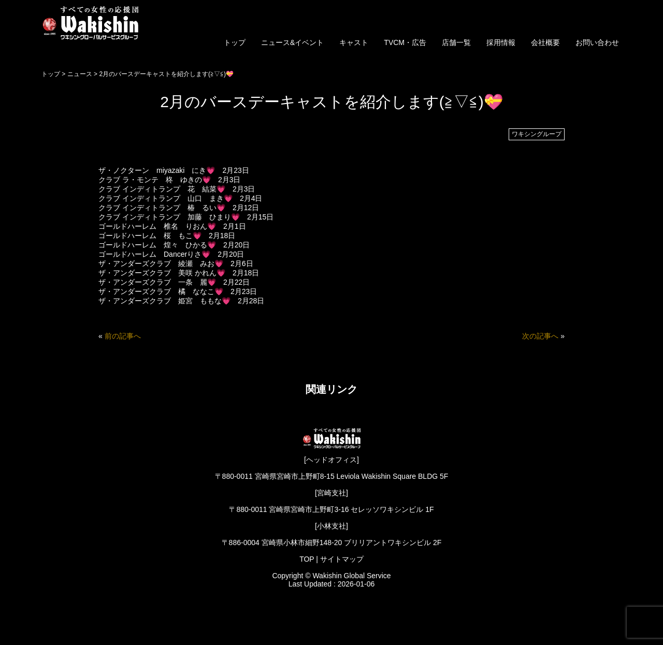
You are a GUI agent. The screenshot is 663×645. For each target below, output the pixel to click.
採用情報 (500, 42)
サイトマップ (342, 559)
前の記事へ (123, 336)
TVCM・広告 (405, 42)
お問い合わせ (597, 42)
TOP (306, 559)
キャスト (353, 42)
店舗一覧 (456, 42)
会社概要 (545, 42)
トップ (235, 42)
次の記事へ (540, 336)
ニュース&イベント (292, 42)
